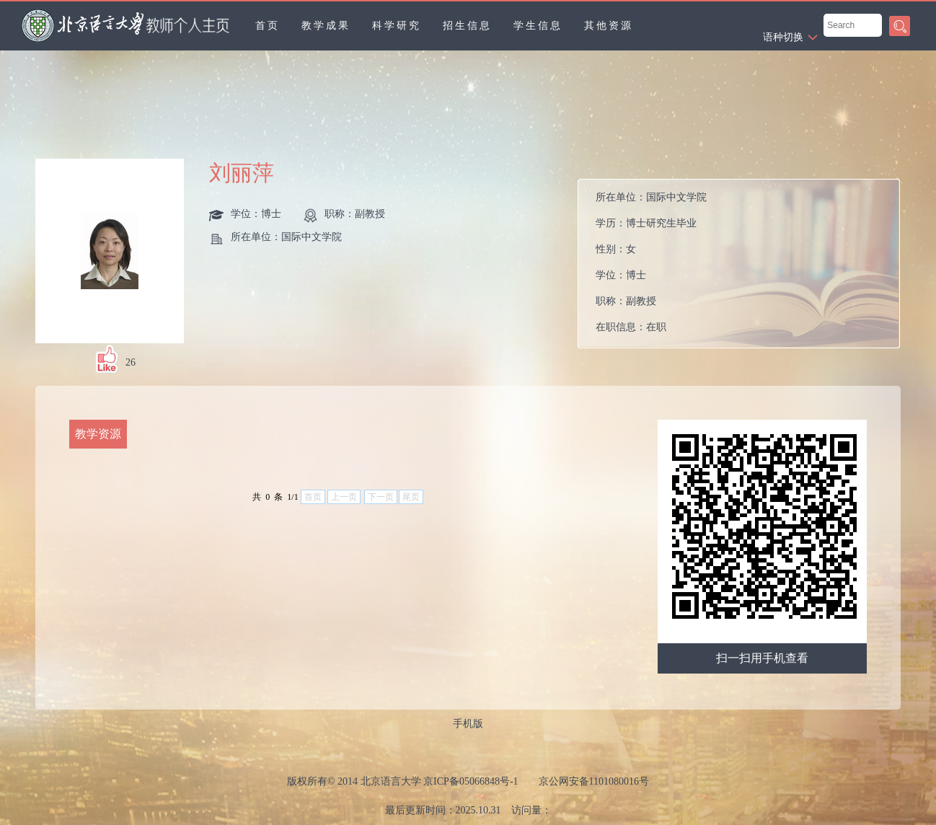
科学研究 (396, 25)
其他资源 (608, 25)
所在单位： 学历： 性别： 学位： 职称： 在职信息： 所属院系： (651, 267)
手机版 (468, 723)
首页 (267, 25)
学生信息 (537, 25)
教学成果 (325, 25)
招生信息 (467, 25)
